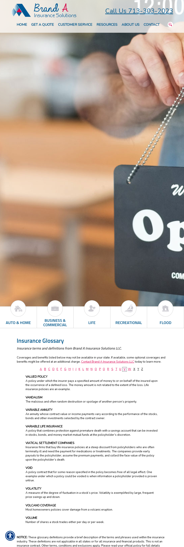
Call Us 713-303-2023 (139, 11)
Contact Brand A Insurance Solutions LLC (107, 362)
